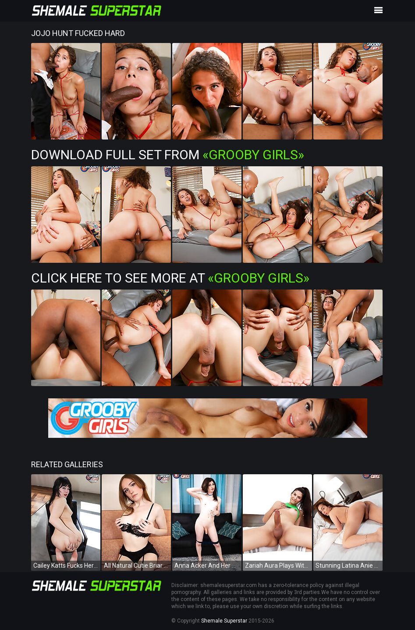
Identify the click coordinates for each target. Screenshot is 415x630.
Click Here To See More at (170, 278)
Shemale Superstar (224, 621)
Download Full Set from (167, 154)
